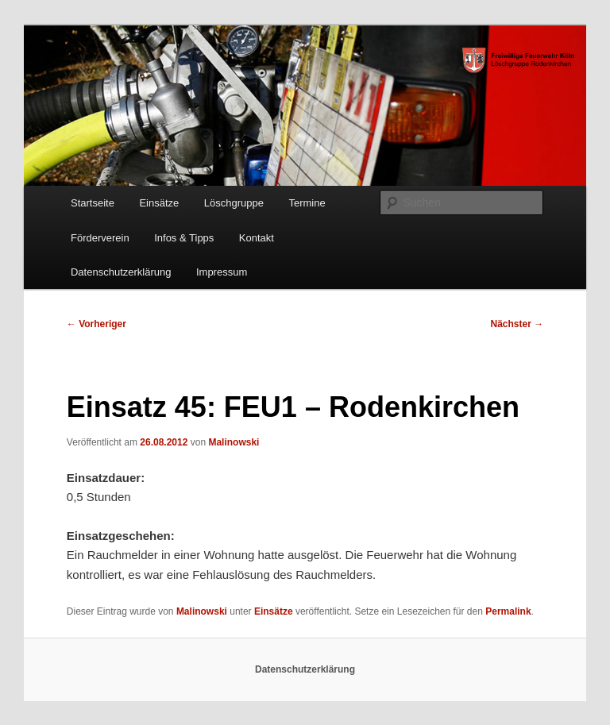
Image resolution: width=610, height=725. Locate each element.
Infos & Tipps (184, 238)
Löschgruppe (234, 203)
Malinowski (233, 442)
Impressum (221, 272)
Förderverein (100, 238)
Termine (306, 203)
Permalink (508, 611)
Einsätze (159, 203)
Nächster (517, 324)
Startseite (92, 203)
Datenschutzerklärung (121, 272)
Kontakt (256, 238)
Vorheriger (96, 324)
